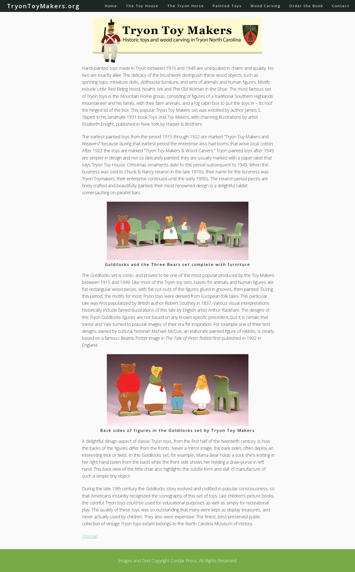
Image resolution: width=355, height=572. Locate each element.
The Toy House (142, 5)
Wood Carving (265, 5)
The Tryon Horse (185, 5)
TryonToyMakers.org (43, 6)
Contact (341, 5)
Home (111, 5)
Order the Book (306, 5)
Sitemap (90, 536)
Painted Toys (227, 5)
